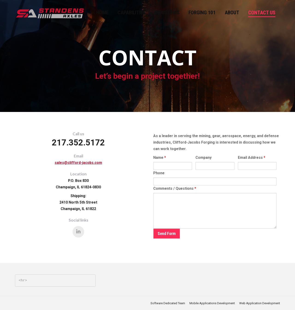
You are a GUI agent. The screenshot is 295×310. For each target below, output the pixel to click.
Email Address (251, 157)
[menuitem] (102, 12)
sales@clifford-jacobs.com (78, 162)
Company (203, 157)
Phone (159, 173)
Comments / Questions (174, 188)
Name (159, 157)
